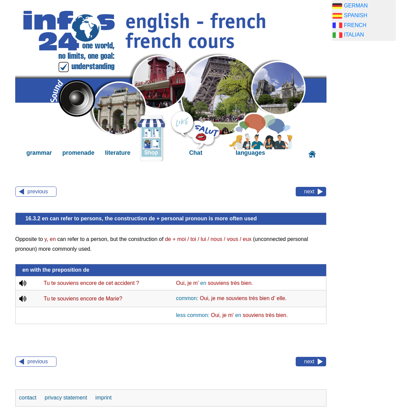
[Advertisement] (364, 152)
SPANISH (355, 15)
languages (250, 152)
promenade (78, 152)
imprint (103, 397)
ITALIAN (354, 35)
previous (37, 191)
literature (117, 152)
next (309, 191)
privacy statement (67, 397)
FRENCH (355, 25)
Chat (195, 152)
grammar (39, 152)
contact (28, 397)
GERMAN (355, 5)
